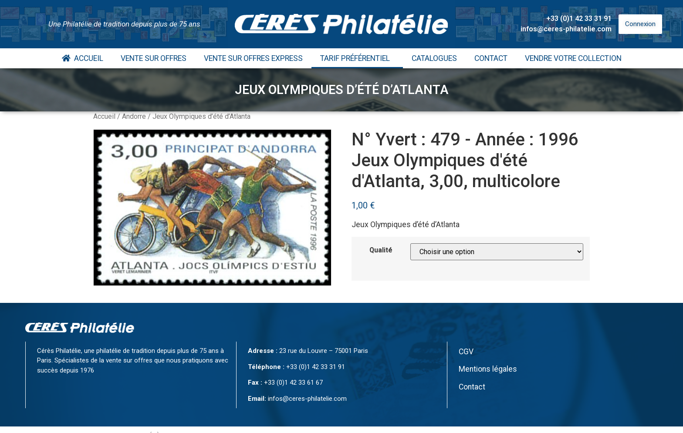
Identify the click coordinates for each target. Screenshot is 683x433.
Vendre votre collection (573, 58)
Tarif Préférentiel (357, 58)
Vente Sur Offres (153, 58)
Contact (490, 58)
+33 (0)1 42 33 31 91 (579, 18)
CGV (466, 351)
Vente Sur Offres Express (253, 58)
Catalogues (434, 58)
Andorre (134, 116)
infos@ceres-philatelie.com (566, 29)
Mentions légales (488, 369)
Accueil (82, 58)
